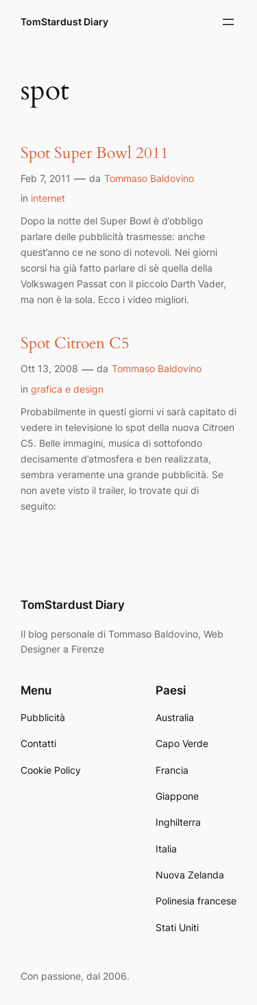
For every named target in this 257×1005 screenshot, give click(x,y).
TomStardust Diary (64, 21)
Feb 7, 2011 (46, 178)
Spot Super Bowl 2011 (95, 153)
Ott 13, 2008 (49, 368)
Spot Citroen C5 (75, 344)
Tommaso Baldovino (149, 178)
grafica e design (67, 389)
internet (48, 198)
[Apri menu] (228, 22)
